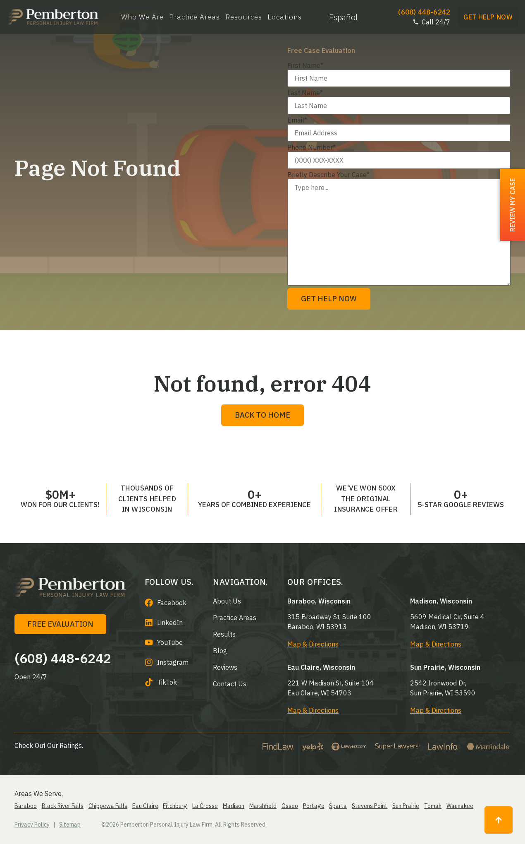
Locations (284, 17)
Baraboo (25, 806)
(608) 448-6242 (62, 658)
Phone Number (311, 147)
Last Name (305, 92)
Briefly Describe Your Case (328, 174)
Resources (243, 17)
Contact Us (229, 683)
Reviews (225, 667)
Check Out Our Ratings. (48, 745)
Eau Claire (145, 806)
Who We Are (142, 17)
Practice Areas (194, 17)
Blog (220, 650)
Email (297, 120)
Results (224, 634)
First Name (305, 65)
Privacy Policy (32, 824)
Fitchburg (175, 806)
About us (227, 601)
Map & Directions (313, 644)
